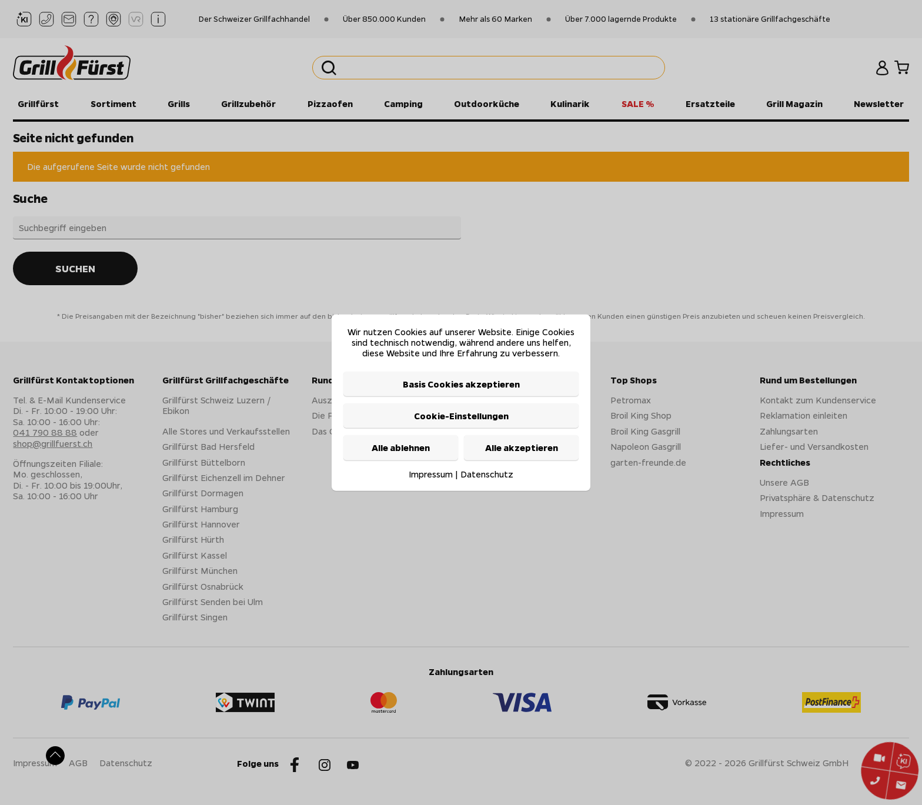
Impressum (431, 473)
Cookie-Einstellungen (461, 416)
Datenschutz (486, 473)
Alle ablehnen (401, 447)
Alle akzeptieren (521, 447)
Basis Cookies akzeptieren (461, 383)
